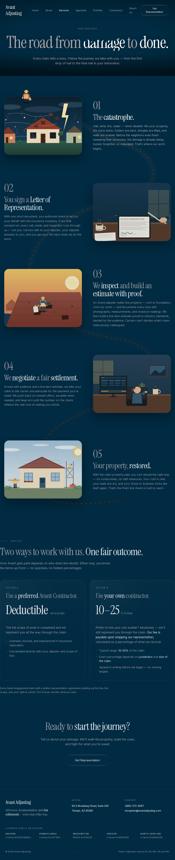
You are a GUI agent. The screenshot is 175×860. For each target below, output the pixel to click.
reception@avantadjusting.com (143, 810)
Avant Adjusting (13, 10)
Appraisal (81, 10)
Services (64, 10)
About (48, 10)
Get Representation (154, 10)
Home (35, 10)
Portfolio (98, 10)
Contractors (116, 10)
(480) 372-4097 (134, 805)
